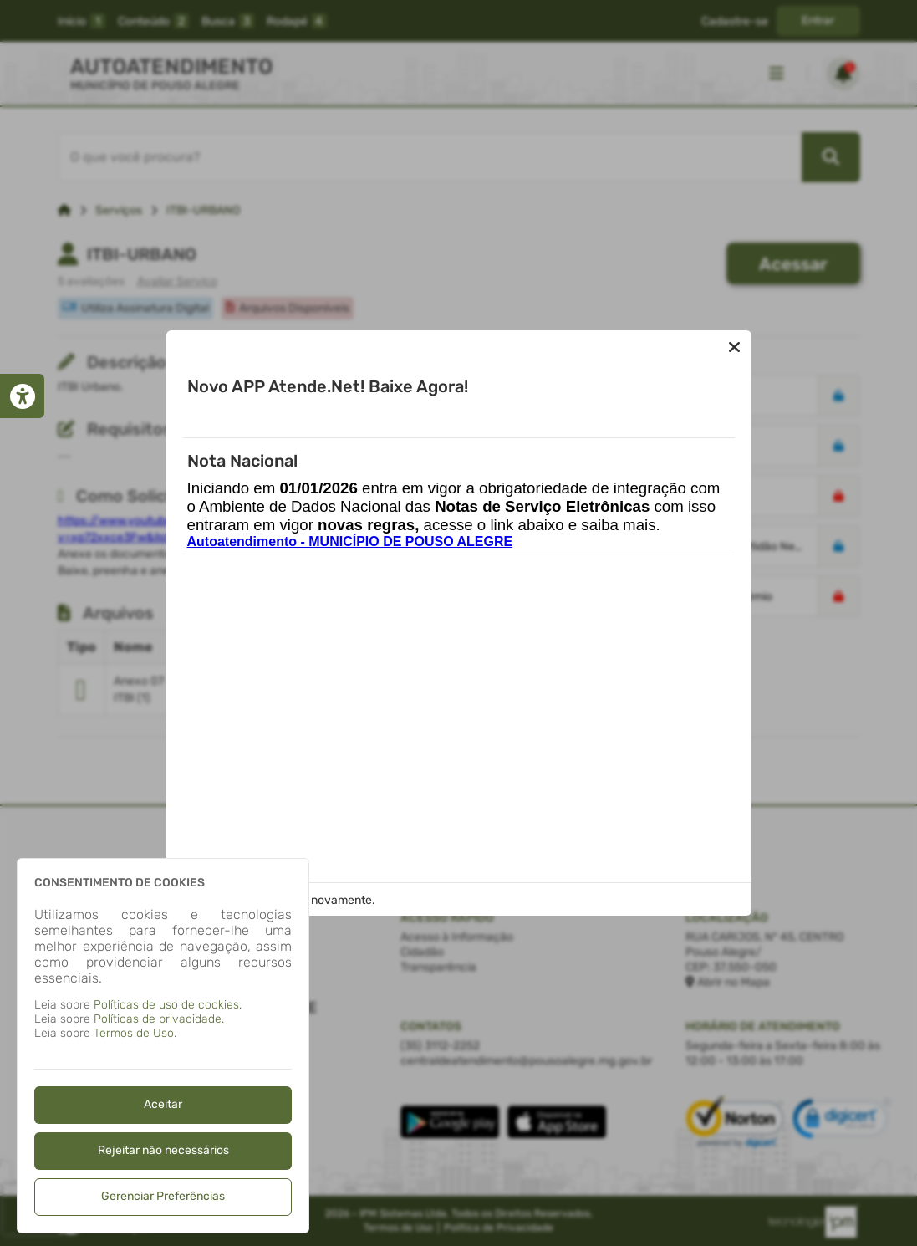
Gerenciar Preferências (163, 1196)
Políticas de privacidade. (159, 1019)
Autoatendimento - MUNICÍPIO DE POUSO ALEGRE (350, 541)
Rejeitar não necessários (163, 1150)
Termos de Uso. (135, 1033)
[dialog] (163, 1045)
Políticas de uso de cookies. (168, 1005)
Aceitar (163, 1104)
